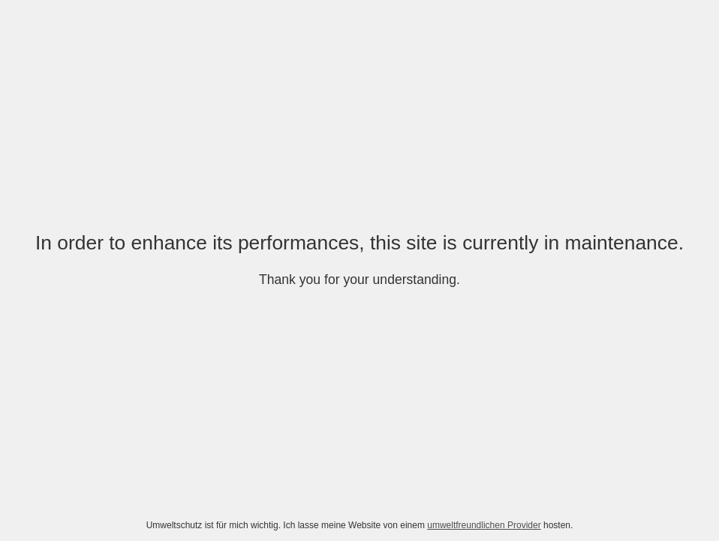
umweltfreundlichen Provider (483, 525)
